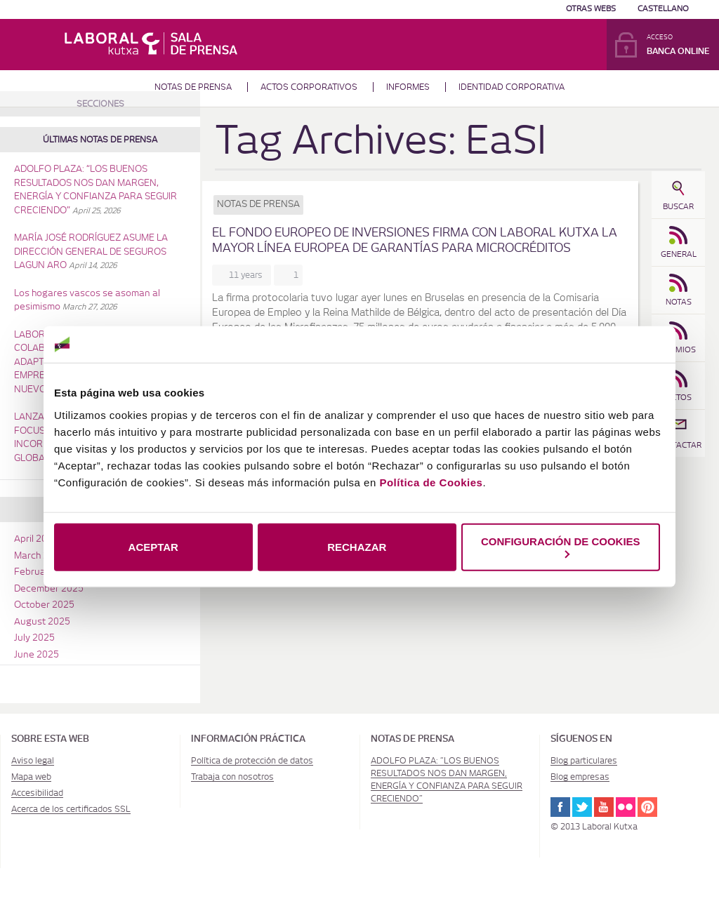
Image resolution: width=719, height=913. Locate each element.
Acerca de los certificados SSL (71, 809)
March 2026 (39, 556)
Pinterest (647, 807)
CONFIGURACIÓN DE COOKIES (560, 546)
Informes (408, 87)
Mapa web (31, 777)
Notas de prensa (193, 87)
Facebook (560, 807)
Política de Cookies (430, 482)
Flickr (625, 807)
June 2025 (36, 655)
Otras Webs (591, 9)
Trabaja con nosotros (232, 777)
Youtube (604, 807)
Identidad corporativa (512, 87)
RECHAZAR (356, 547)
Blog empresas (579, 777)
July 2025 (34, 638)
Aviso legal (32, 761)
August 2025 (42, 622)
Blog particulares (583, 761)
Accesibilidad (37, 793)
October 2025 (44, 605)
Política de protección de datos (252, 761)
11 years (248, 275)
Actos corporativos (308, 87)
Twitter (582, 807)
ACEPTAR (153, 547)
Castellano (663, 9)
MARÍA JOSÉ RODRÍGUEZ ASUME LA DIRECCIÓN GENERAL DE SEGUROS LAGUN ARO (91, 252)
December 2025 (49, 589)
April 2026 (36, 539)
